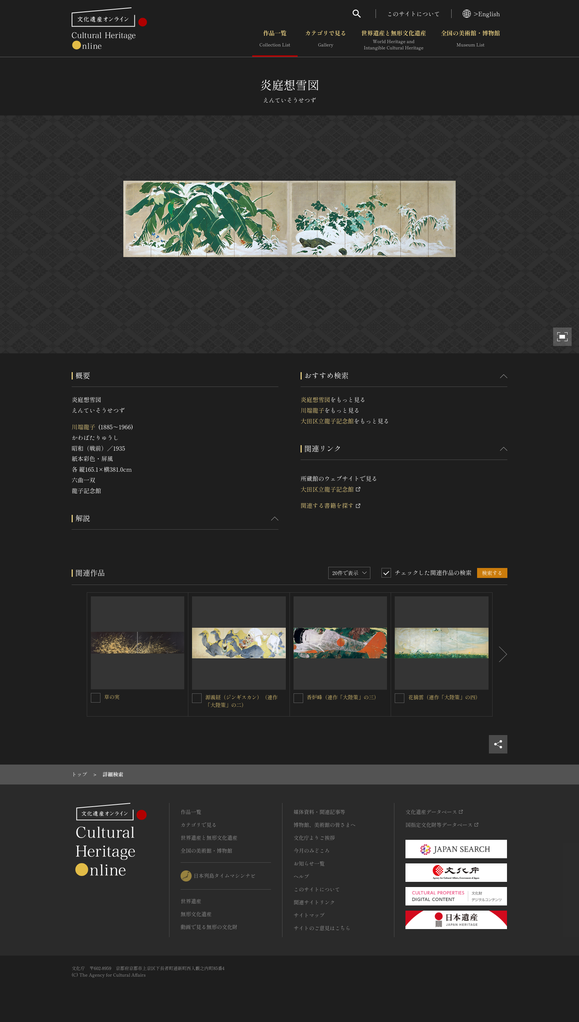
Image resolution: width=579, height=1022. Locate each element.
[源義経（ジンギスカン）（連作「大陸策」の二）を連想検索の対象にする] (197, 698)
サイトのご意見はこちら (322, 928)
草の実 (112, 696)
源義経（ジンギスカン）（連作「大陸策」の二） (241, 701)
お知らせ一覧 (309, 863)
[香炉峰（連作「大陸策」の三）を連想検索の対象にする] (298, 698)
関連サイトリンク (314, 902)
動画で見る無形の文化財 (209, 927)
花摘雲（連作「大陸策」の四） (444, 697)
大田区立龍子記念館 (327, 420)
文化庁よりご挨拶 (314, 837)
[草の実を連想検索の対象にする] (95, 698)
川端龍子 (83, 426)
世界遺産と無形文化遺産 (393, 40)
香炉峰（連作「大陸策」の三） (343, 697)
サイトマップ (309, 915)
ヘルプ (301, 876)
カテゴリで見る (325, 40)
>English (481, 13)
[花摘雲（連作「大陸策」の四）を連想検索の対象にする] (399, 698)
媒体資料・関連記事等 (319, 811)
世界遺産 (191, 901)
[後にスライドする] (500, 654)
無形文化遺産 (196, 914)
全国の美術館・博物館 (470, 40)
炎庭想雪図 (315, 399)
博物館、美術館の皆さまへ (325, 824)
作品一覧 (275, 40)
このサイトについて (413, 13)
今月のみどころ (312, 850)
